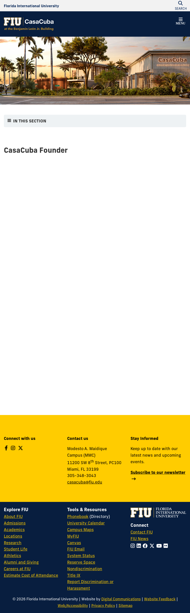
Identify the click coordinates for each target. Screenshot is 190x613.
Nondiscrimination (84, 568)
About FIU (13, 516)
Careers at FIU (17, 568)
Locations (13, 536)
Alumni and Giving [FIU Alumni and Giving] (21, 562)
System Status (81, 555)
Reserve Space (81, 562)
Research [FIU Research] (12, 542)
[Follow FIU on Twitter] (153, 545)
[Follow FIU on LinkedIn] (140, 545)
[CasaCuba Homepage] (29, 24)
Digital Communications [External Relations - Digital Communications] (121, 599)
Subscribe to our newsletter (158, 472)
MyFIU (73, 536)
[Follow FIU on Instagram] (134, 545)
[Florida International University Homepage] (31, 5)
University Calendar (86, 523)
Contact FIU (142, 532)
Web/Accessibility (73, 605)
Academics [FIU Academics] (14, 529)
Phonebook (77, 516)
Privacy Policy (103, 605)
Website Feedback (160, 599)
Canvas (74, 542)
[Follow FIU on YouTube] (160, 545)
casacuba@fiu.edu (84, 482)
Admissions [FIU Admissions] (15, 523)
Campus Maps (80, 529)
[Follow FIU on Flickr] (167, 545)
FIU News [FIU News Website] (139, 538)
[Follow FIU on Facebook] (146, 545)
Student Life (15, 549)
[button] (180, 21)
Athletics (12, 555)
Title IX (73, 575)
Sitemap (126, 605)
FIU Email (76, 549)
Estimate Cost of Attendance (31, 575)
